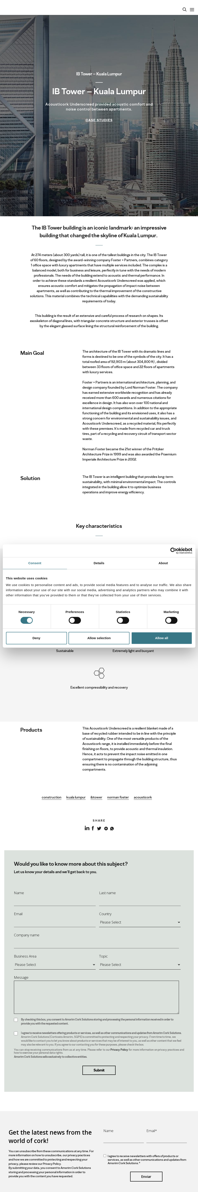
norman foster (118, 797)
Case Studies (99, 120)
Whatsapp (111, 828)
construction (51, 797)
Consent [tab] (34, 563)
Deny (36, 638)
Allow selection (99, 638)
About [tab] (163, 563)
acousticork (143, 797)
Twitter (99, 828)
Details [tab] (99, 563)
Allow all (161, 638)
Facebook (93, 828)
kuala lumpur (76, 797)
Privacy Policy (119, 1049)
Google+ (105, 828)
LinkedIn (86, 830)
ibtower (96, 797)
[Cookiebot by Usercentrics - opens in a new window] (173, 551)
